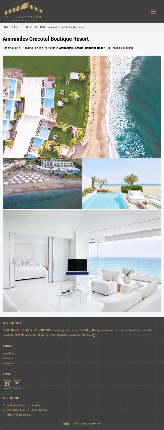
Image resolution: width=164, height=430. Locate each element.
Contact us (9, 363)
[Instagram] (17, 384)
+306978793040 (39, 410)
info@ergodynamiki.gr (19, 415)
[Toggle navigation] (154, 11)
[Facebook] (7, 384)
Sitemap (7, 358)
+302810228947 (16, 410)
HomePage (9, 353)
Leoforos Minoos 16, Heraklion (24, 405)
